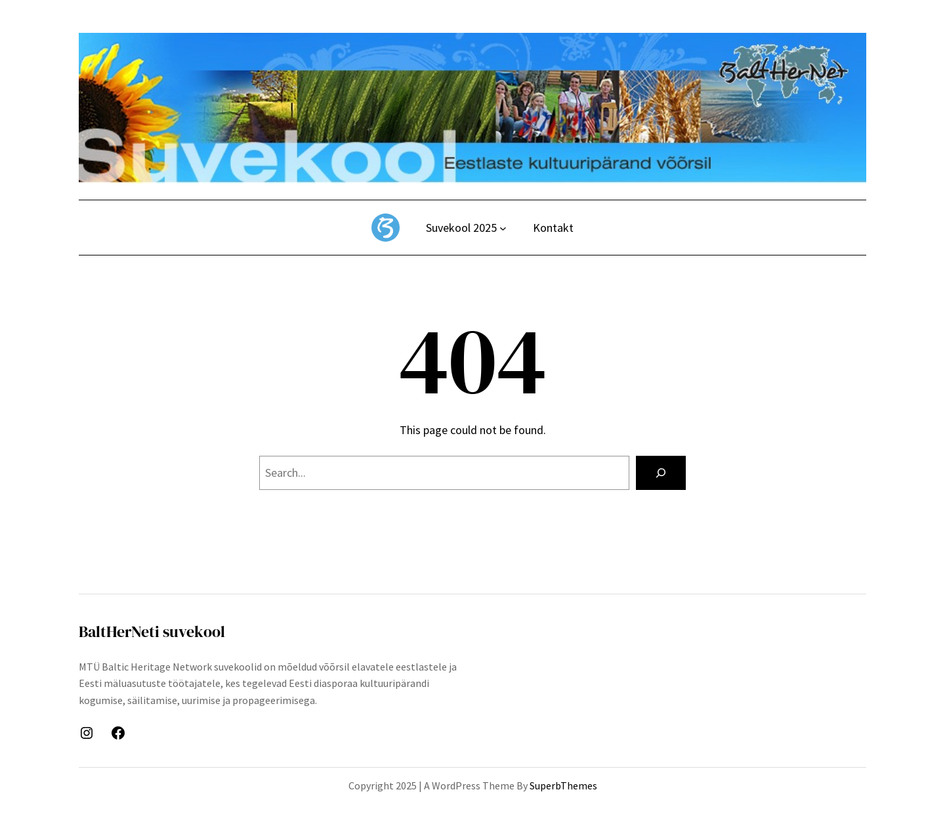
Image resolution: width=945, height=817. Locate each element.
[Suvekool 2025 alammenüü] (503, 228)
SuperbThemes (563, 785)
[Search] (661, 473)
